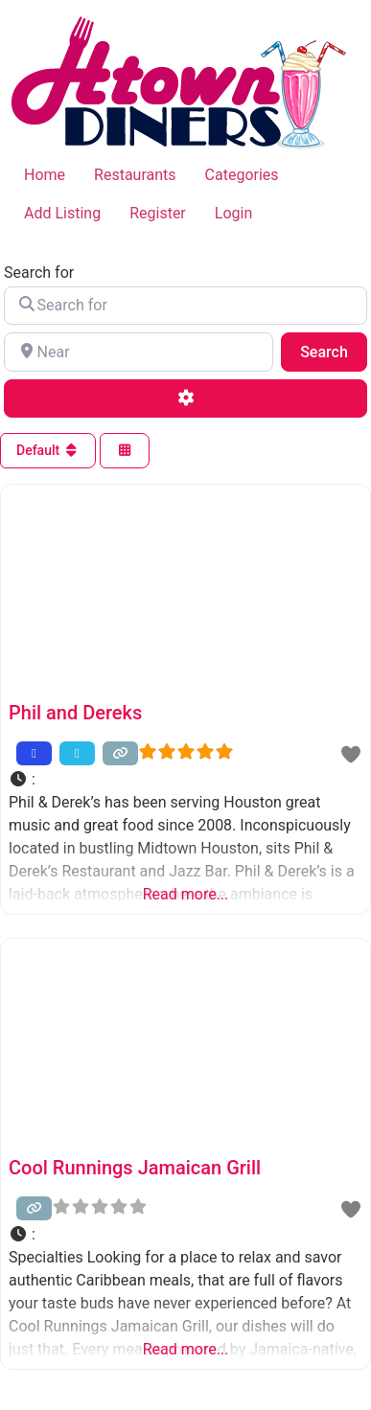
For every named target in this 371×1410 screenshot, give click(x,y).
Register (157, 213)
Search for (39, 273)
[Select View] (125, 450)
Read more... (186, 894)
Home (44, 175)
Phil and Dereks (75, 712)
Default (48, 450)
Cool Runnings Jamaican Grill (135, 1167)
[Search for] (185, 305)
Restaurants (135, 175)
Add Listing (62, 213)
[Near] (138, 351)
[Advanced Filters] (185, 398)
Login (233, 213)
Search (333, 350)
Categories (242, 175)
